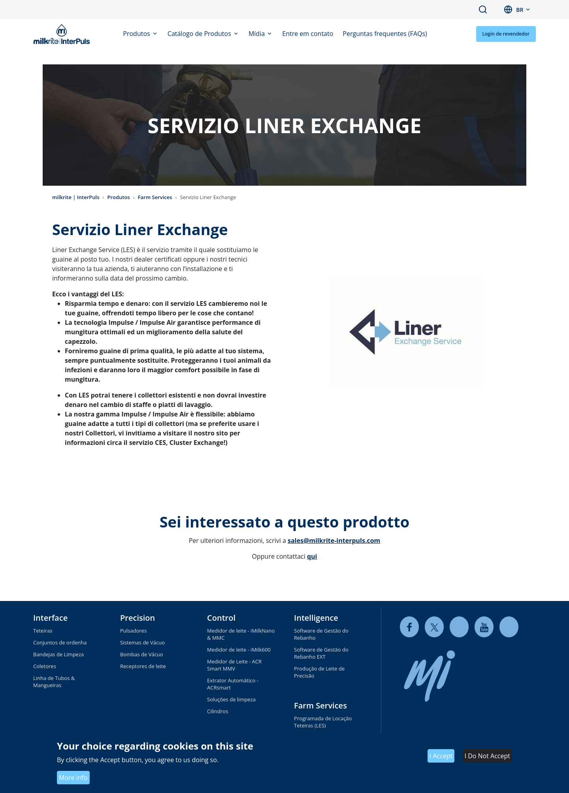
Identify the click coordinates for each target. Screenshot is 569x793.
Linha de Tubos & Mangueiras (54, 681)
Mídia (257, 33)
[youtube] (484, 627)
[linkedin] (459, 627)
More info (73, 777)
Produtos (137, 33)
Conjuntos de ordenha (60, 642)
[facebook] (409, 627)
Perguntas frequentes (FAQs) (385, 33)
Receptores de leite (143, 666)
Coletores (44, 666)
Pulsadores (133, 630)
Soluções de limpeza (231, 699)
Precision (137, 617)
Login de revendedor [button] (505, 33)
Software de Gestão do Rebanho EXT (321, 653)
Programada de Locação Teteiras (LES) (323, 722)
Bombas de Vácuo (141, 654)
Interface (50, 617)
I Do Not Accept (487, 756)
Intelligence (316, 617)
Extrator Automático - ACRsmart (232, 684)
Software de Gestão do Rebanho (321, 634)
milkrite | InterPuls (76, 197)
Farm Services (155, 197)
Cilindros (217, 711)
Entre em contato (307, 33)
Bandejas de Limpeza (58, 654)
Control (221, 617)
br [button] (519, 9)
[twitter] (434, 627)
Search (483, 9)
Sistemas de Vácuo (142, 642)
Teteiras (42, 630)
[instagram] (509, 627)
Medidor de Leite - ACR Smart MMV (234, 665)
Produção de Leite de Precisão (319, 672)
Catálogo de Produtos (200, 33)
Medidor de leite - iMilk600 (239, 649)
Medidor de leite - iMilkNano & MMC (241, 634)
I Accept (441, 756)
